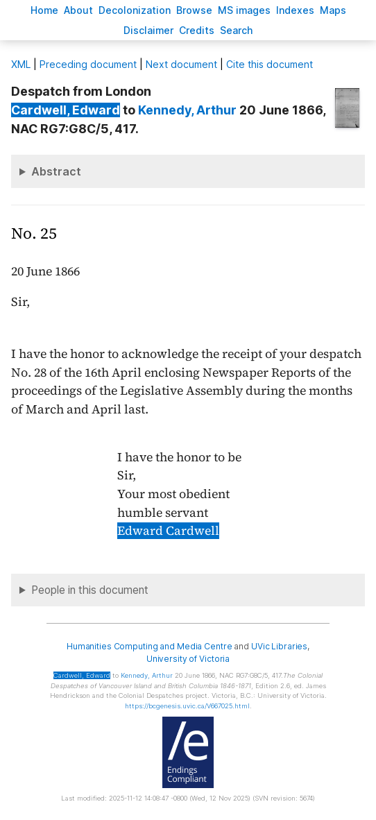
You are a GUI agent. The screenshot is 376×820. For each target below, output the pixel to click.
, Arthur (187, 110)
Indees (295, 10)
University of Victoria (188, 659)
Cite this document (269, 64)
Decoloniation (135, 10)
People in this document (89, 590)
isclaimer (148, 30)
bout (78, 10)
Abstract (56, 171)
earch (236, 30)
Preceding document (88, 64)
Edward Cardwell (168, 530)
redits (196, 30)
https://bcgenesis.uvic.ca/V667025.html (187, 706)
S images (244, 10)
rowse (194, 10)
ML (21, 64)
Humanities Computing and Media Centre (149, 646)
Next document (181, 64)
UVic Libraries (279, 646)
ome (44, 10)
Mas (333, 10)
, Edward (65, 110)
